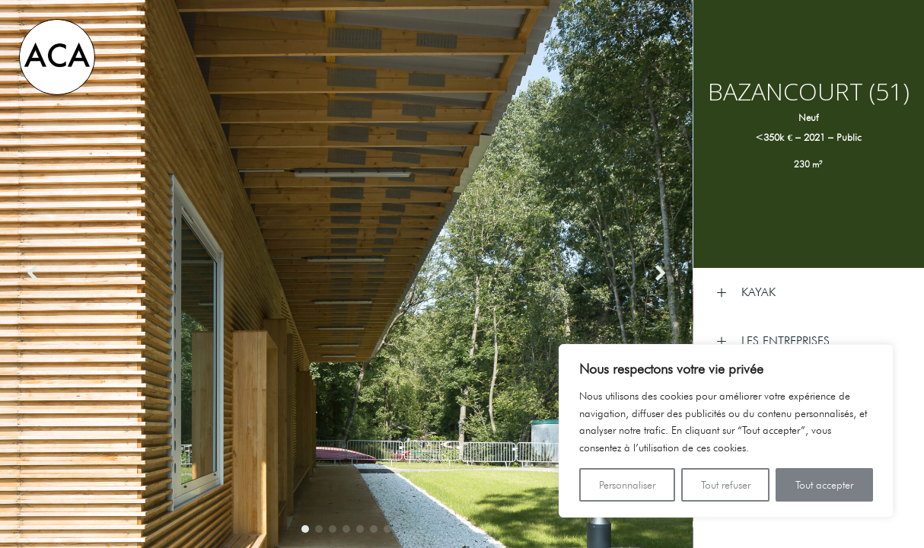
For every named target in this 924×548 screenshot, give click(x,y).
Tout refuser (725, 485)
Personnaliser (627, 485)
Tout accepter (824, 485)
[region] (726, 431)
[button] (305, 529)
